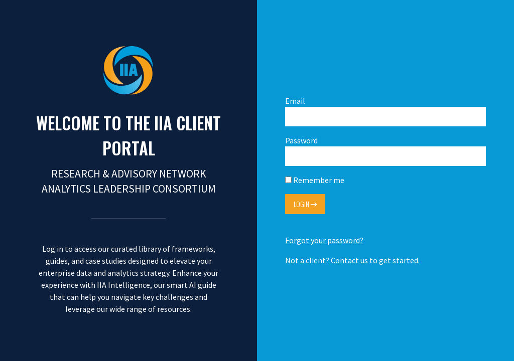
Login (305, 204)
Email (385, 111)
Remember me (314, 180)
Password (385, 150)
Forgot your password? (324, 240)
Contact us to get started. (375, 260)
